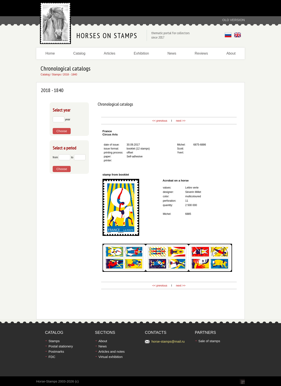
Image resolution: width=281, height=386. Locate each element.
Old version (233, 20)
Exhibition (141, 53)
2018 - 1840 (70, 74)
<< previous (159, 120)
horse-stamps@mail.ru (168, 341)
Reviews (201, 53)
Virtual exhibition (111, 357)
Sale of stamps (209, 341)
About (231, 53)
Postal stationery (61, 346)
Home (50, 53)
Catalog (79, 53)
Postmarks (56, 351)
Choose (61, 131)
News (172, 53)
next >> (180, 120)
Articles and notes (112, 351)
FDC (52, 357)
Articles (109, 53)
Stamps (56, 74)
